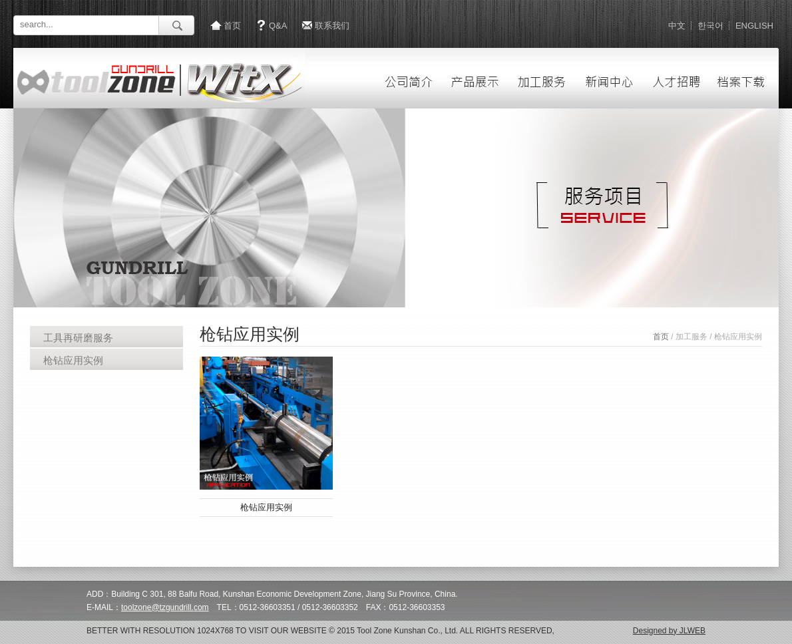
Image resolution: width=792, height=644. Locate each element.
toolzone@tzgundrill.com (165, 607)
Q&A (278, 26)
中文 (677, 26)
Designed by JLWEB (669, 630)
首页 (232, 26)
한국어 (710, 26)
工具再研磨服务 (78, 337)
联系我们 (332, 26)
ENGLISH (754, 26)
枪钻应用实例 (73, 360)
